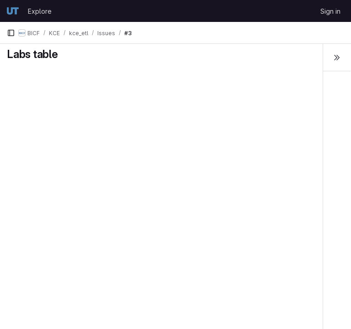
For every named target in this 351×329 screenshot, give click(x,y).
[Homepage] (13, 11)
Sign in (330, 11)
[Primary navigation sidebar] (11, 33)
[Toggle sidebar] (337, 57)
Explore (40, 11)
